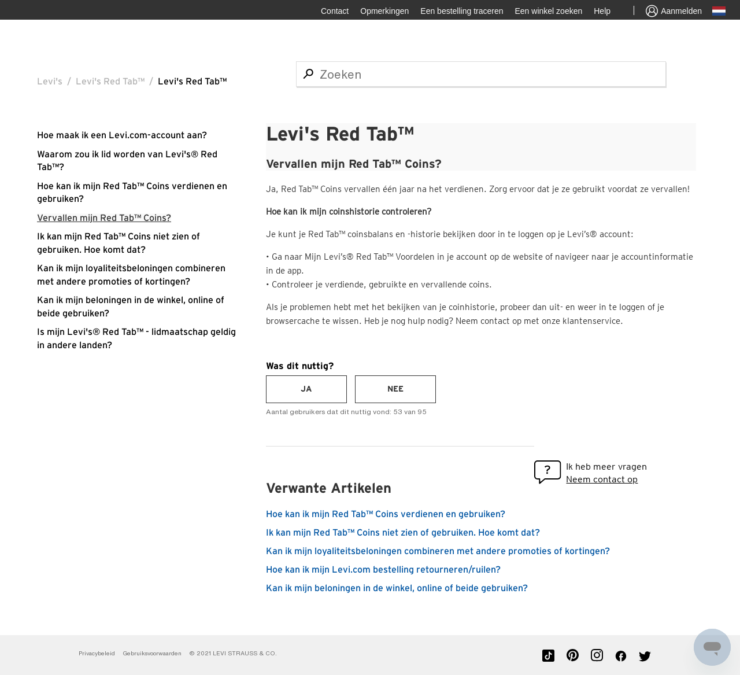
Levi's (49, 81)
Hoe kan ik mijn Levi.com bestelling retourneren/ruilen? (383, 569)
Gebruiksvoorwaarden (152, 653)
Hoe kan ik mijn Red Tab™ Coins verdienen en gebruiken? (385, 514)
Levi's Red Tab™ (110, 81)
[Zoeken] (481, 74)
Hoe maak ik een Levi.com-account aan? (122, 135)
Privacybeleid (97, 653)
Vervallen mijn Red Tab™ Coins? (104, 218)
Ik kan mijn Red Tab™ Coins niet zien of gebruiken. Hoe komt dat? (403, 532)
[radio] (306, 389)
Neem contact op (602, 479)
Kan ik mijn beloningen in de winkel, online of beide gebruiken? (397, 588)
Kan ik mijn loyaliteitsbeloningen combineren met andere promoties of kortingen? (438, 551)
